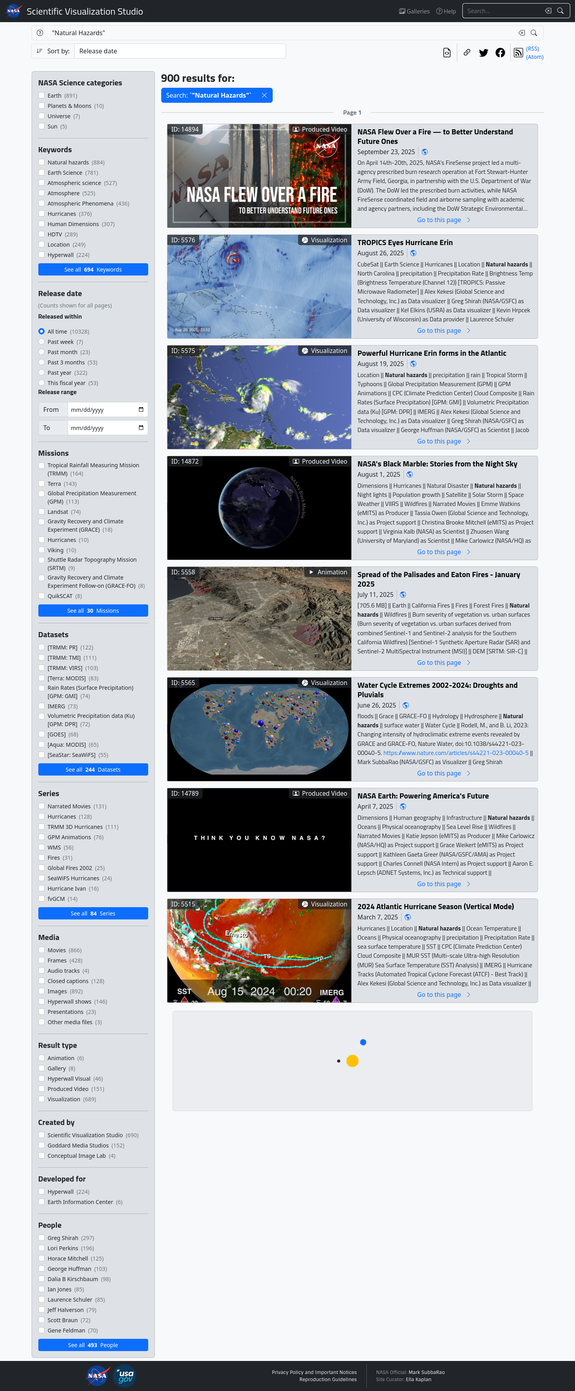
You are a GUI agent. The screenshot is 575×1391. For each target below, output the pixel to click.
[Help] (40, 32)
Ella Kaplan (419, 1379)
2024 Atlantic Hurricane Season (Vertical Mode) (435, 906)
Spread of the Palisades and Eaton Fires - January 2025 (438, 579)
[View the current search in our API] (447, 52)
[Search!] (561, 10)
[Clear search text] (546, 10)
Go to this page (444, 219)
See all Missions (93, 610)
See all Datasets (93, 769)
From (51, 409)
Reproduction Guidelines (328, 1379)
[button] (264, 95)
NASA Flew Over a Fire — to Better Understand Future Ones (435, 136)
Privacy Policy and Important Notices (314, 1372)
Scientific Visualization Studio (85, 11)
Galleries (414, 11)
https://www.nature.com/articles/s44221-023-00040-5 (456, 752)
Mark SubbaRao (427, 1372)
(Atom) (535, 56)
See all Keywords (93, 269)
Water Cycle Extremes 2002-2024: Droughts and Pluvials (437, 689)
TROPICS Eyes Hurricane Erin (404, 242)
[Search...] (501, 10)
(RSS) (532, 48)
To (46, 427)
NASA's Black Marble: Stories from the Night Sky (437, 463)
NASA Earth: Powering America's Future (423, 795)
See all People (93, 1345)
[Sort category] (180, 51)
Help (446, 11)
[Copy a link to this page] (467, 52)
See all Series (93, 913)
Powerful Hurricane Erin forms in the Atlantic (431, 352)
